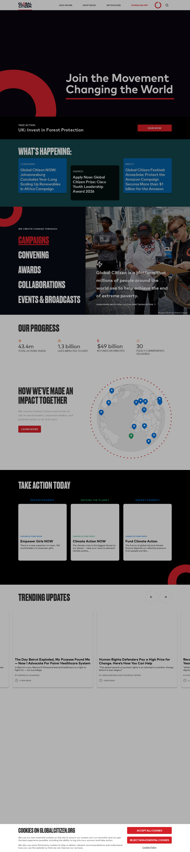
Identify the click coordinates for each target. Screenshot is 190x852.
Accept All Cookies (149, 830)
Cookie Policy (149, 847)
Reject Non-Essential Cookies (149, 840)
